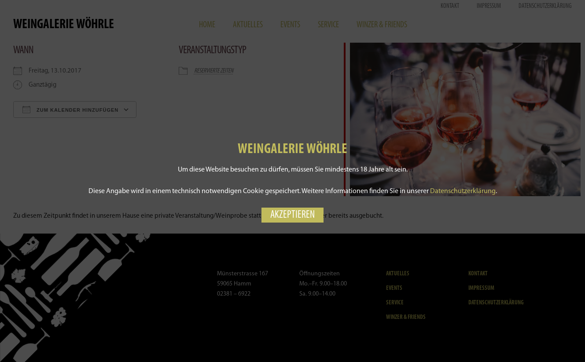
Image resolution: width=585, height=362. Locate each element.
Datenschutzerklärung (463, 191)
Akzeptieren (292, 215)
